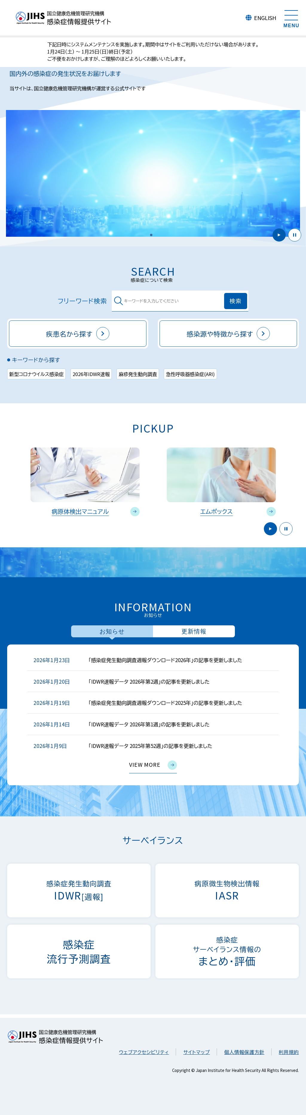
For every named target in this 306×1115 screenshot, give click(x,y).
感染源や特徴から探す (228, 333)
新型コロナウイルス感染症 (36, 374)
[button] (151, 235)
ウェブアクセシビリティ (144, 1052)
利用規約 (289, 1052)
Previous (9, 475)
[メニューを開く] (291, 18)
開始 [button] (279, 235)
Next (296, 475)
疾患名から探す (77, 333)
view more (153, 765)
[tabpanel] (153, 714)
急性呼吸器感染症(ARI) (190, 374)
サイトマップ (196, 1052)
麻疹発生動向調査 (138, 374)
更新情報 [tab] (193, 631)
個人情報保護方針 (244, 1052)
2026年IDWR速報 (91, 374)
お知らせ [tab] (112, 631)
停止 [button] (294, 235)
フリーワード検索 (103, 301)
